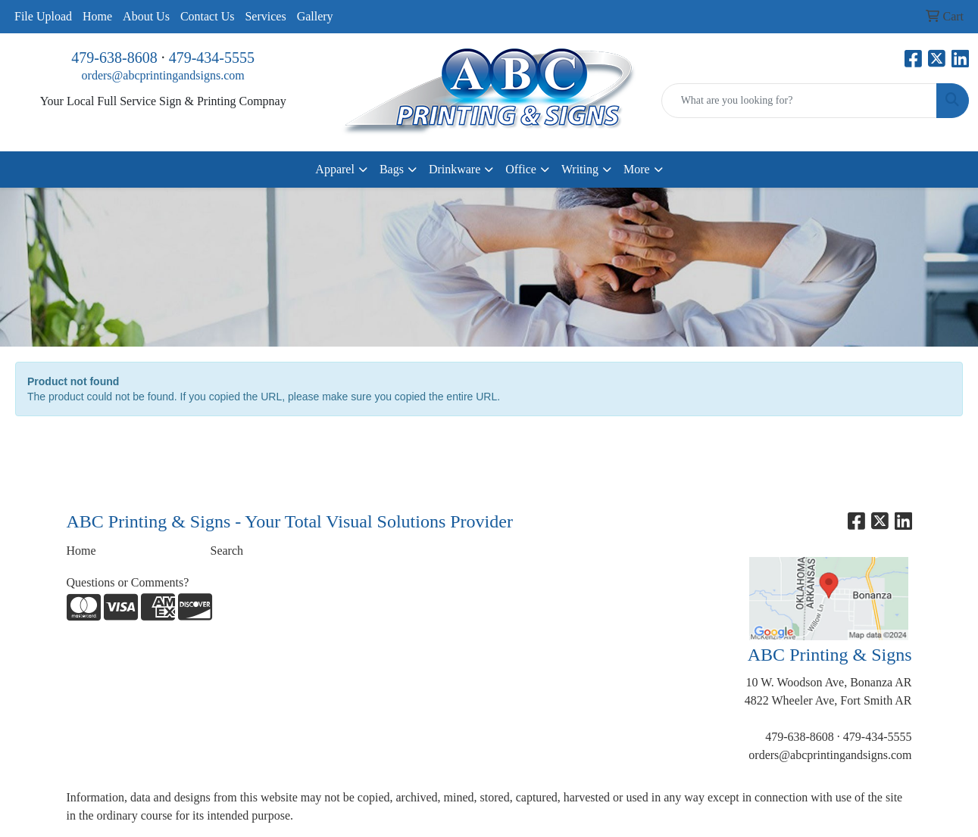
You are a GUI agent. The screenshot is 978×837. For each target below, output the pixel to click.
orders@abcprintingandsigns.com (163, 75)
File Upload (43, 16)
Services (265, 16)
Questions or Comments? (128, 582)
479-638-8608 (114, 57)
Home (97, 16)
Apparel (335, 169)
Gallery (315, 16)
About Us (146, 16)
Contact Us (207, 16)
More (636, 169)
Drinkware (454, 169)
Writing (579, 169)
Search (227, 550)
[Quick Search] (799, 100)
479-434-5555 (212, 57)
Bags (392, 169)
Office (520, 169)
